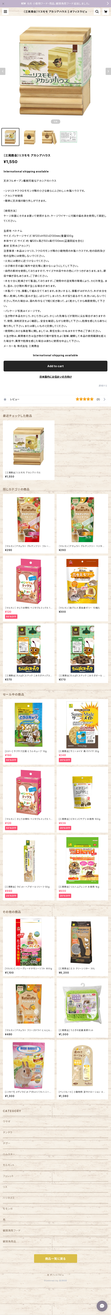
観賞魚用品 (9, 1241)
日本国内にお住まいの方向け (55, 376)
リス (5, 1186)
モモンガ (8, 1208)
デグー (6, 1143)
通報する (103, 385)
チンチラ (7, 1132)
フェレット (8, 1175)
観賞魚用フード (12, 1230)
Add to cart (55, 366)
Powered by (55, 1280)
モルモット (9, 1165)
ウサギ (6, 1121)
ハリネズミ (9, 1197)
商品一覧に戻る (55, 1258)
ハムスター (9, 1154)
